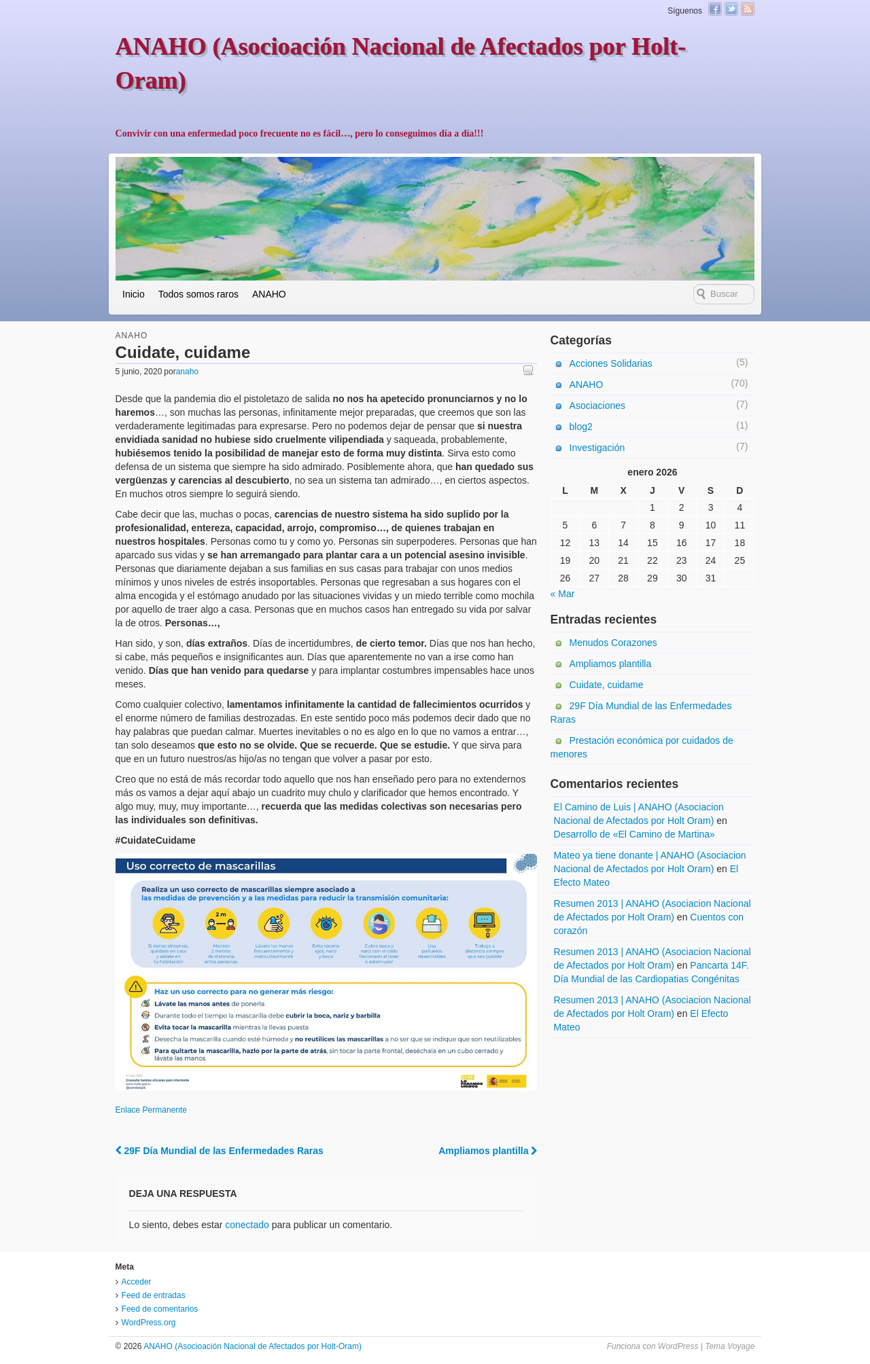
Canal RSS (747, 9)
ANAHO (269, 294)
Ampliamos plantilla (487, 1150)
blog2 (581, 426)
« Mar (563, 593)
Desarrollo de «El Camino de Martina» (634, 834)
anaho (187, 371)
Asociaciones (598, 405)
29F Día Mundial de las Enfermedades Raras (220, 1150)
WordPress (678, 1346)
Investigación (597, 447)
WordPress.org (149, 1322)
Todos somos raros (198, 294)
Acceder (137, 1282)
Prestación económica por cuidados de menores (642, 747)
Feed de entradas (154, 1295)
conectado (247, 1224)
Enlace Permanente (151, 1110)
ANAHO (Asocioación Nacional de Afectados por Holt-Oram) (251, 1346)
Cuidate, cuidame (607, 684)
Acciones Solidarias (611, 363)
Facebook (715, 9)
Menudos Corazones (613, 642)
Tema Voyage (729, 1346)
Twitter (731, 9)
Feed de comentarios (160, 1309)
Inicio (133, 294)
